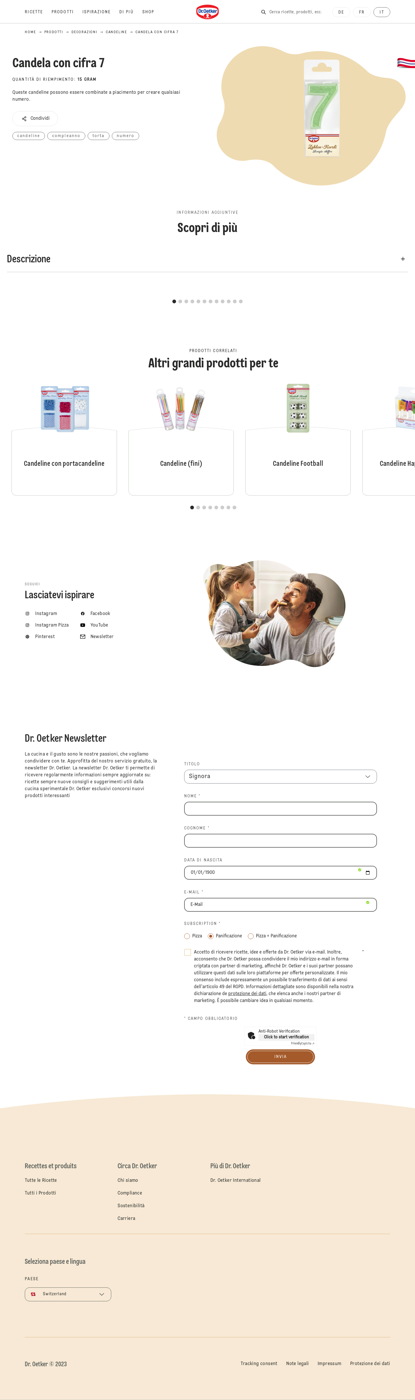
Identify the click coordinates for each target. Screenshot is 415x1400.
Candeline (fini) (181, 438)
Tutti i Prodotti (40, 1193)
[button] (35, 118)
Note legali (297, 1364)
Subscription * (202, 924)
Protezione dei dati (370, 1364)
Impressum (330, 1364)
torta (99, 136)
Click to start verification (286, 1037)
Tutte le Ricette (41, 1180)
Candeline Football (298, 438)
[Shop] (152, 12)
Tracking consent (259, 1364)
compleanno (66, 136)
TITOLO (192, 764)
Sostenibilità (131, 1206)
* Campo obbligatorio (211, 1019)
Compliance (130, 1193)
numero (126, 136)
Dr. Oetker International (235, 1180)
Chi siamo (128, 1180)
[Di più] (130, 12)
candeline (28, 136)
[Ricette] (38, 12)
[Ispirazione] (100, 12)
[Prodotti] (67, 12)
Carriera (126, 1218)
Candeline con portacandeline (64, 438)
